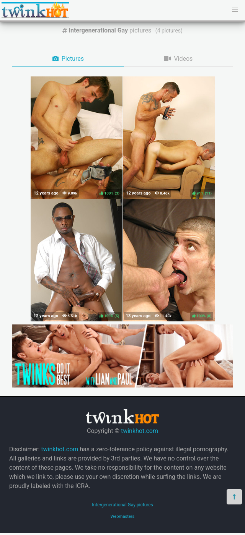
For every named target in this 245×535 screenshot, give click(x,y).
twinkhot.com (139, 430)
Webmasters (123, 516)
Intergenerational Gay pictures (122, 504)
